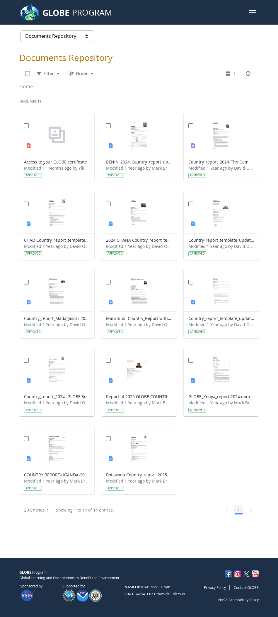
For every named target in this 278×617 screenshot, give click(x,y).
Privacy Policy (215, 587)
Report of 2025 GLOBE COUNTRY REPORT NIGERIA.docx (139, 396)
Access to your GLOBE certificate (55, 162)
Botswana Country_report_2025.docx (139, 475)
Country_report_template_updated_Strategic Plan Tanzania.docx (221, 240)
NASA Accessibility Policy (238, 599)
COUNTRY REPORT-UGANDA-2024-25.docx (57, 475)
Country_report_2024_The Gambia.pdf (221, 162)
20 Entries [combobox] (38, 510)
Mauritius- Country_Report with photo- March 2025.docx (139, 318)
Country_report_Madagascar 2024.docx (57, 318)
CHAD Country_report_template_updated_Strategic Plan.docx (57, 240)
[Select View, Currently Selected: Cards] (231, 73)
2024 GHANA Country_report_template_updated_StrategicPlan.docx (139, 240)
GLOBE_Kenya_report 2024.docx (219, 396)
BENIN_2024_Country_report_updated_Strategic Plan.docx (139, 162)
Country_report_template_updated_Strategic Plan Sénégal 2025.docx (221, 318)
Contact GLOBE (246, 587)
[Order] (81, 73)
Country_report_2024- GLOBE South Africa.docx (57, 396)
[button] (252, 12)
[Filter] (48, 73)
